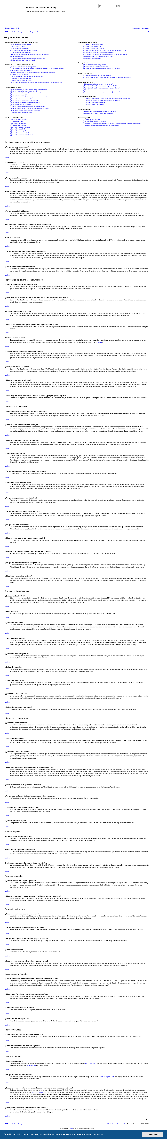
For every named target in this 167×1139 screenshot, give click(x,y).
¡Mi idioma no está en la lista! (19, 74)
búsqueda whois (37, 1092)
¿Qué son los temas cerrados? (19, 133)
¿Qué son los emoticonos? (18, 123)
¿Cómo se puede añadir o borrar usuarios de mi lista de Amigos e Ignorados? (107, 77)
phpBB (100, 342)
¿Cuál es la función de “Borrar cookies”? (22, 60)
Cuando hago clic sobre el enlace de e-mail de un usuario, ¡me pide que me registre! (36, 82)
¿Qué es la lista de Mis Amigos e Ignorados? (97, 75)
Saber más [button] (98, 1134)
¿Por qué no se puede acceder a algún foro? (24, 101)
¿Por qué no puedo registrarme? (20, 48)
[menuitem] (17, 28)
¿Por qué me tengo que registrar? (20, 44)
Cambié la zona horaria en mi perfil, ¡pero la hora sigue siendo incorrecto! (32, 72)
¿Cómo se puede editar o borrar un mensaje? (24, 91)
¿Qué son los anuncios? (17, 129)
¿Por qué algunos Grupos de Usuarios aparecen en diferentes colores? (105, 54)
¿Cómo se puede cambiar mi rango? (21, 80)
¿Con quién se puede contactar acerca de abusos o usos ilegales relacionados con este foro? (112, 123)
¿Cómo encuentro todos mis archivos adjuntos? (98, 113)
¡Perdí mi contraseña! (16, 56)
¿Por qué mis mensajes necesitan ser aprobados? (25, 110)
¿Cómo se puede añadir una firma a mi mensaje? (25, 93)
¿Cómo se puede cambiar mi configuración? (23, 67)
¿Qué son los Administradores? (93, 44)
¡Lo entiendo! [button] (152, 1134)
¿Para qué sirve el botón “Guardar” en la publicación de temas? (29, 108)
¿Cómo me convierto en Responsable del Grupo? (98, 52)
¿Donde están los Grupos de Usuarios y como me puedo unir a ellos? (104, 50)
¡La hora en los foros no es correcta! (21, 70)
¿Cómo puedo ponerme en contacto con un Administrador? (101, 125)
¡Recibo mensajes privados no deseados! (96, 67)
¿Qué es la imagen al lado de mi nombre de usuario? (26, 76)
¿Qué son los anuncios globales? (20, 127)
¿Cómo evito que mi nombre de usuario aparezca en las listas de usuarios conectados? (37, 68)
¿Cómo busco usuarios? (90, 90)
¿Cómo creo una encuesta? (18, 95)
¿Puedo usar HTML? (16, 121)
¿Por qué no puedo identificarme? (20, 52)
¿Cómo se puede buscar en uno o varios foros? (98, 84)
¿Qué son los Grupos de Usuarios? (94, 48)
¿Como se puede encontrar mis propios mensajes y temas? (101, 92)
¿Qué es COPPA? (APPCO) (18, 46)
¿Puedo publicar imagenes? (18, 125)
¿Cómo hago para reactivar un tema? (21, 112)
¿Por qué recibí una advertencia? (20, 104)
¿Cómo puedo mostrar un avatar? (20, 78)
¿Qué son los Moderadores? (92, 46)
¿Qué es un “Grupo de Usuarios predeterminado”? (98, 56)
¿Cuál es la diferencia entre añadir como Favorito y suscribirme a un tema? (106, 98)
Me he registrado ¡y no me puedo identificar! (23, 50)
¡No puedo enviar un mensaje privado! (95, 64)
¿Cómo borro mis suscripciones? (93, 104)
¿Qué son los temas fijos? (18, 131)
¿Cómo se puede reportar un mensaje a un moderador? (27, 106)
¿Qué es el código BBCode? (19, 119)
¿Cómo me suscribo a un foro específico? (96, 102)
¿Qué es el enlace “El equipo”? (92, 58)
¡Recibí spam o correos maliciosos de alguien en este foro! (101, 68)
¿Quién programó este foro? (92, 119)
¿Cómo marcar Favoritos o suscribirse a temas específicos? (101, 100)
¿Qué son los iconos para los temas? (21, 135)
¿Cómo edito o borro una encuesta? (21, 99)
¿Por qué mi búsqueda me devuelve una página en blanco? (101, 88)
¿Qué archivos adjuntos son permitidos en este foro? (99, 111)
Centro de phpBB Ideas (106, 1077)
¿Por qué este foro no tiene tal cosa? (94, 121)
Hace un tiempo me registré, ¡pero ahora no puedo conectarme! (29, 54)
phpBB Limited (90, 1063)
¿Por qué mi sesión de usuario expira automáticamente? (27, 58)
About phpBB (31, 1065)
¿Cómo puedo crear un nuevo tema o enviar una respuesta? (28, 89)
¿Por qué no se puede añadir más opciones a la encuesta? (28, 97)
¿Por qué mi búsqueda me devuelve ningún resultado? (100, 86)
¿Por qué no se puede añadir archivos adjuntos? (25, 102)
